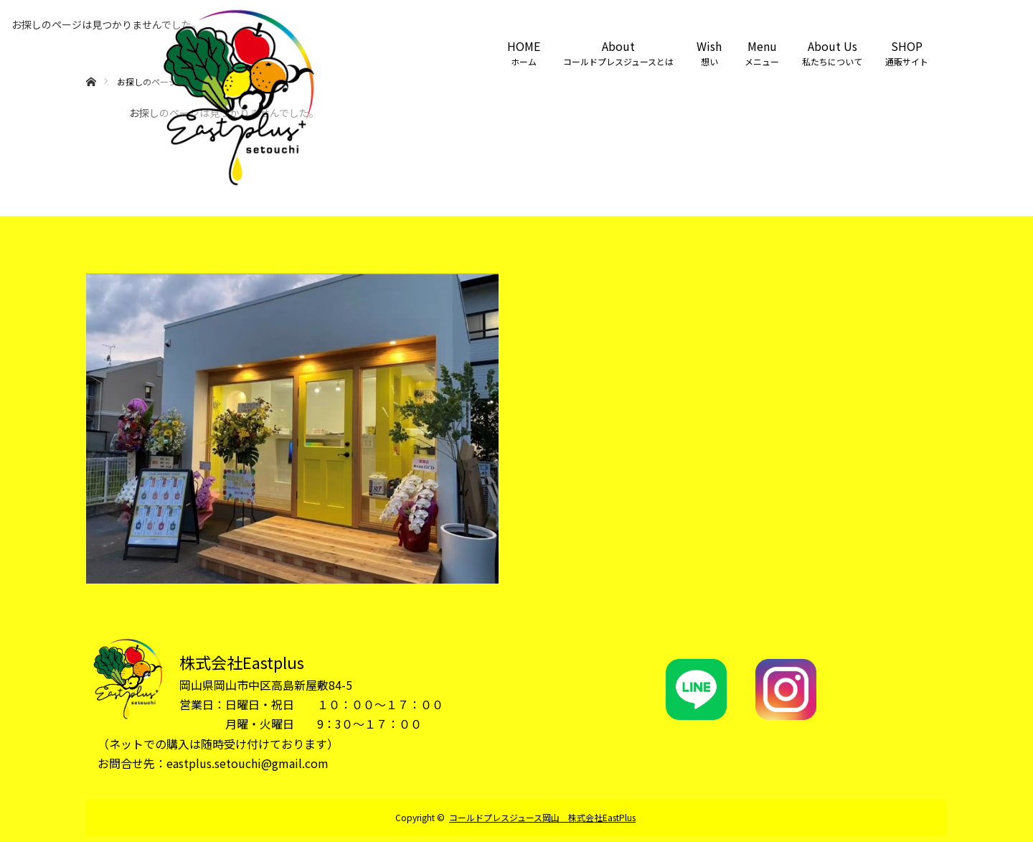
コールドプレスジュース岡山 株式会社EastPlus (542, 817)
